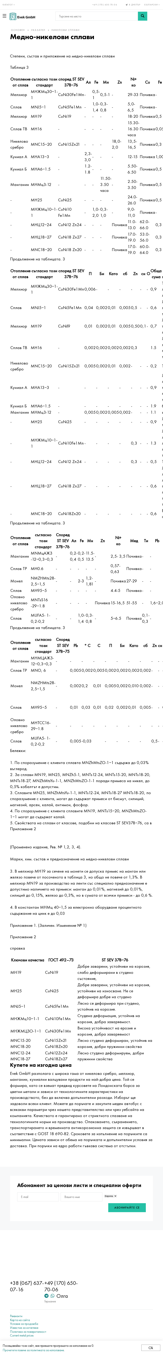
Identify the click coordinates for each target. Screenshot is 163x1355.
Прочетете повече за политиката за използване (33, 1350)
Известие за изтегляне (24, 1328)
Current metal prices (22, 1335)
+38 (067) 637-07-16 (27, 1286)
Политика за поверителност (28, 1332)
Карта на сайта (20, 1320)
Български (152, 4)
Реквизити (16, 1316)
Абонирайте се (127, 1207)
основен (18, 30)
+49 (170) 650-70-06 (105, 4)
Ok (151, 1347)
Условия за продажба (24, 1324)
